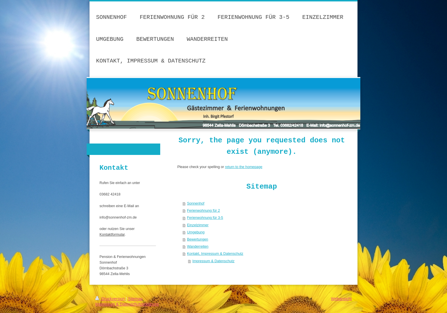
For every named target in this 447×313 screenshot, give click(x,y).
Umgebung (196, 232)
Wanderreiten (197, 247)
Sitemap (135, 298)
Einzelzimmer (198, 225)
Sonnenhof (195, 203)
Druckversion (110, 298)
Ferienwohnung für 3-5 (205, 218)
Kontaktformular (112, 235)
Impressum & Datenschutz (213, 261)
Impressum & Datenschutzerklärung (127, 304)
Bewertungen (197, 239)
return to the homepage (243, 167)
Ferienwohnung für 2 (203, 211)
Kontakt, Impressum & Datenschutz (215, 254)
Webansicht (341, 298)
